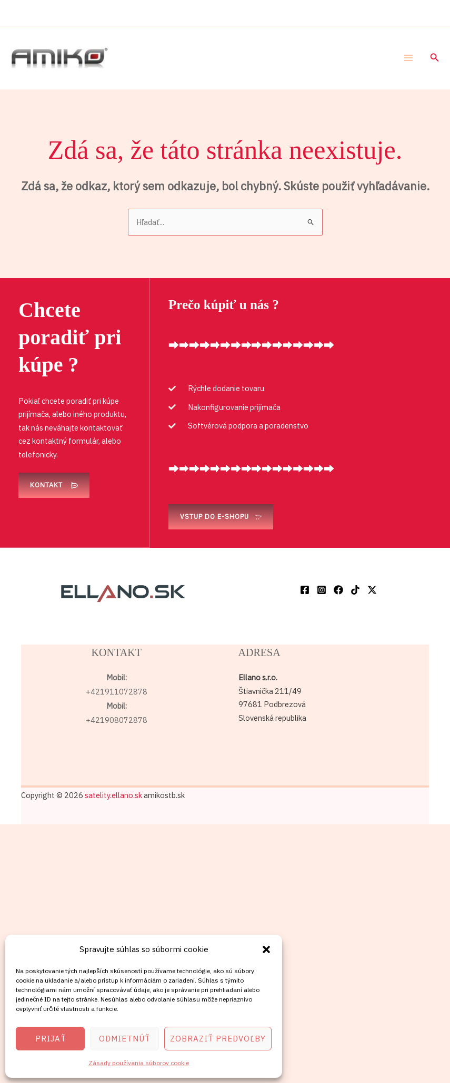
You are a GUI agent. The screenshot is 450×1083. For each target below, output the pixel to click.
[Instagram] (321, 590)
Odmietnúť (124, 1039)
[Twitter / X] (372, 590)
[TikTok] (355, 590)
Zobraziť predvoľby (218, 1039)
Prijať (50, 1039)
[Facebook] (304, 590)
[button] (266, 949)
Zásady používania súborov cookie (138, 1063)
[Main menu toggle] (408, 58)
